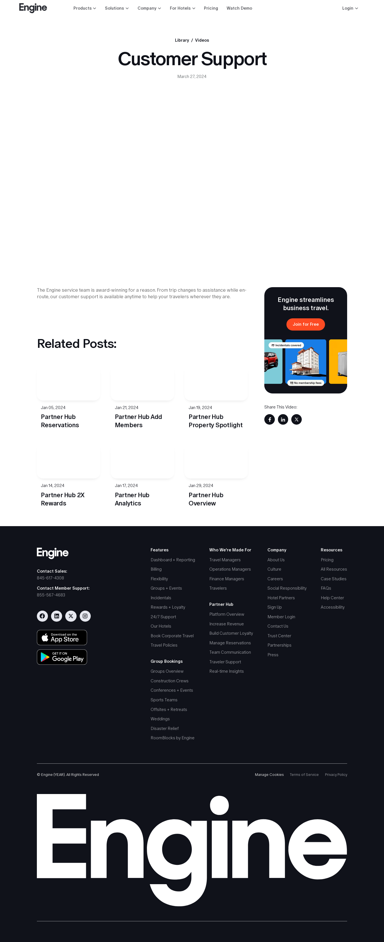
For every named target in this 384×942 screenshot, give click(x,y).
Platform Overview (226, 614)
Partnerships (279, 645)
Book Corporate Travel (172, 635)
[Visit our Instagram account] (85, 616)
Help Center (332, 597)
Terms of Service (304, 774)
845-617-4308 (50, 577)
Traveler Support (225, 661)
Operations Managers (230, 569)
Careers (275, 578)
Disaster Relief (165, 728)
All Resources (334, 569)
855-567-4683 (51, 594)
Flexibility (159, 578)
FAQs (326, 588)
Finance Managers (226, 578)
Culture (274, 569)
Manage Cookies (269, 774)
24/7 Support (163, 616)
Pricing (211, 8)
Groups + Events (166, 588)
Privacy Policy (336, 774)
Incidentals (161, 597)
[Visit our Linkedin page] (56, 616)
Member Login (281, 616)
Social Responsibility (287, 588)
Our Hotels (161, 626)
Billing (156, 569)
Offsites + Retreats (169, 709)
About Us (276, 559)
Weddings (160, 718)
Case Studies (334, 578)
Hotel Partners (281, 597)
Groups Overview (167, 671)
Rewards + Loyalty (168, 607)
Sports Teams (164, 699)
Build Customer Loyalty (231, 633)
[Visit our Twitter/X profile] (70, 616)
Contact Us (277, 626)
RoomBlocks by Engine (173, 737)
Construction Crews (170, 680)
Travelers (218, 588)
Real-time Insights (226, 671)
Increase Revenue (226, 623)
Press (272, 654)
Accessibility (333, 607)
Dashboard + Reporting (173, 559)
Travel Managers (225, 559)
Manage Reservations (230, 642)
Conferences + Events (172, 690)
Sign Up (274, 607)
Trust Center (279, 635)
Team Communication (230, 652)
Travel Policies (164, 645)
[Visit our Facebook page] (42, 616)
